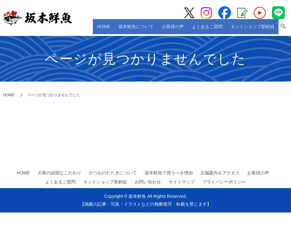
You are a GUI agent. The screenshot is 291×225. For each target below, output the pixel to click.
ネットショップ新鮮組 (253, 28)
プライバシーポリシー (224, 181)
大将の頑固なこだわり (59, 172)
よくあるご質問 (211, 28)
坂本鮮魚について (141, 28)
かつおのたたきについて (113, 172)
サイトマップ (181, 181)
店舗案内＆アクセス (220, 172)
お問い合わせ (148, 181)
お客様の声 (180, 28)
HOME (113, 28)
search (283, 29)
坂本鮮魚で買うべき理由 (169, 172)
